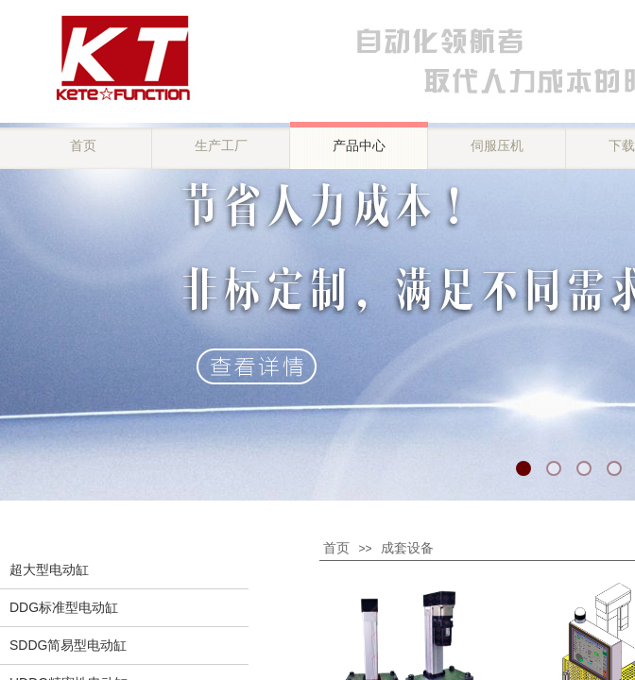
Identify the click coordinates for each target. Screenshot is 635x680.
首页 (336, 547)
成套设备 (407, 547)
